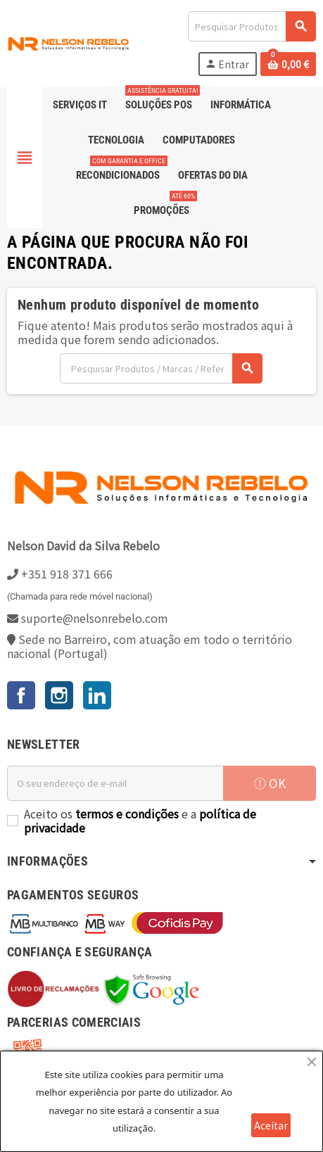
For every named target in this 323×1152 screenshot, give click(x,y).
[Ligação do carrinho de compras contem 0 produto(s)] (288, 64)
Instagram (59, 695)
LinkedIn (97, 695)
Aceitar (271, 1125)
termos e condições (127, 813)
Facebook (21, 695)
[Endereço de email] (115, 783)
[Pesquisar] (251, 26)
